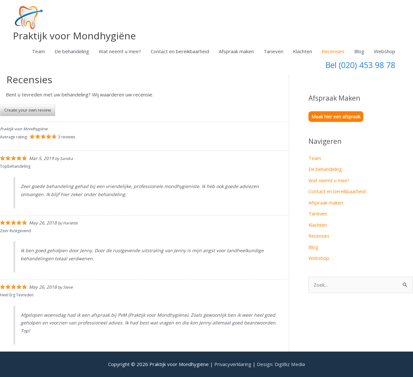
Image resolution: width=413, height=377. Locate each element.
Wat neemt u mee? (120, 51)
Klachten (302, 51)
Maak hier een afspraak (335, 117)
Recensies (333, 51)
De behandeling (72, 51)
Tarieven (273, 51)
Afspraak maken (236, 51)
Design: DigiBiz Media (281, 364)
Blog (359, 51)
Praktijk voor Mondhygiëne (74, 35)
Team (38, 51)
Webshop (384, 51)
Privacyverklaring (233, 364)
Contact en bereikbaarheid (180, 51)
